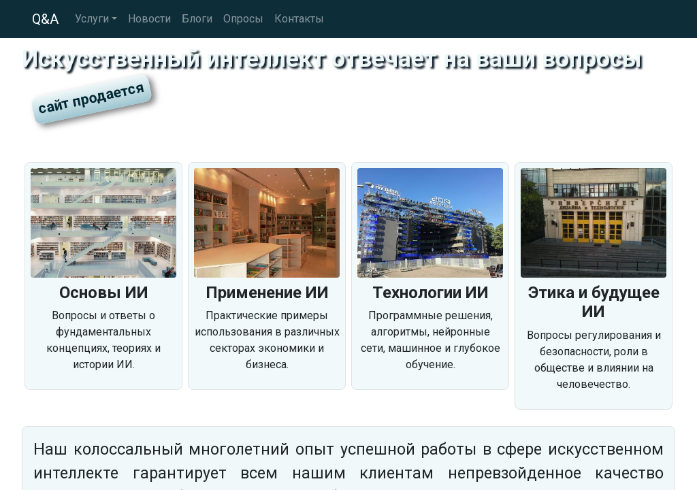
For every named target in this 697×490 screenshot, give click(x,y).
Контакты (299, 18)
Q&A (45, 19)
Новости (149, 18)
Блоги (197, 18)
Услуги (92, 18)
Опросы (243, 18)
